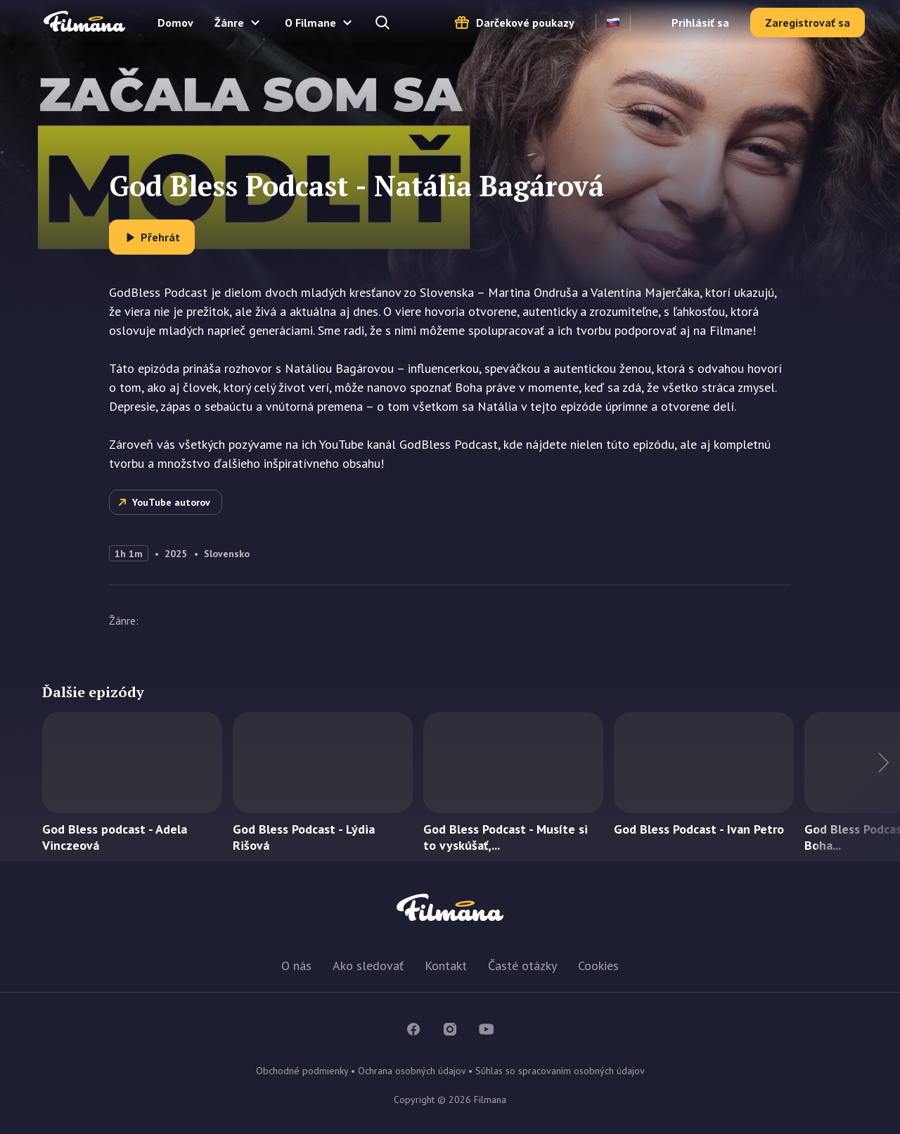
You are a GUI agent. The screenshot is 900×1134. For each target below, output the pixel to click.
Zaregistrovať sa (807, 22)
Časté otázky (522, 965)
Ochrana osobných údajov (411, 1070)
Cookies (598, 965)
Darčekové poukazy (525, 22)
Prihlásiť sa (700, 22)
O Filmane (310, 22)
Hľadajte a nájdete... (384, 22)
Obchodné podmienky (302, 1070)
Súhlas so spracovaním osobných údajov (560, 1070)
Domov (175, 22)
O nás (296, 965)
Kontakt (446, 965)
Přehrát (160, 237)
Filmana (84, 22)
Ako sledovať (368, 965)
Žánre (229, 22)
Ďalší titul (858, 786)
